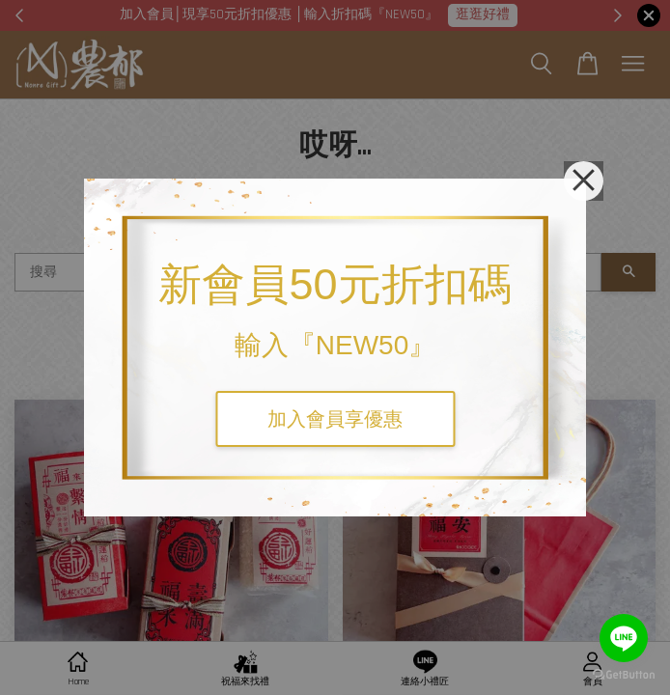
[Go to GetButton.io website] (624, 675)
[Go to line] (624, 638)
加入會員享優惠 (335, 419)
